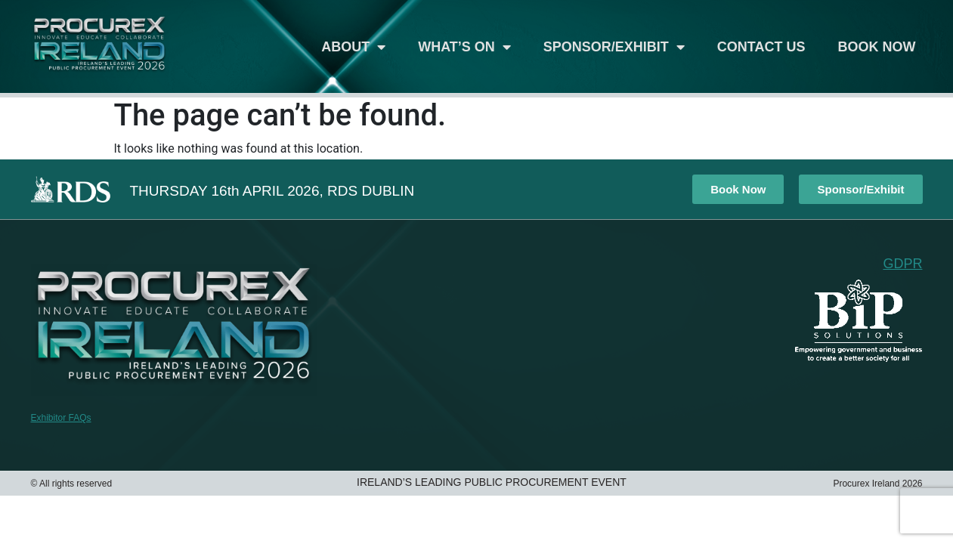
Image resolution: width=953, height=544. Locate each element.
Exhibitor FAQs (61, 418)
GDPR (902, 263)
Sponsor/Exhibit (614, 46)
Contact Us (761, 46)
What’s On (464, 46)
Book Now (877, 46)
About (353, 46)
